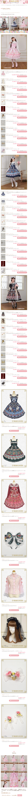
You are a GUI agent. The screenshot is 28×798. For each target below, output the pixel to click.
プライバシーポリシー (6, 795)
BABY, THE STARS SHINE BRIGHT (14, 12)
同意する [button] (19, 795)
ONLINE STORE (22, 76)
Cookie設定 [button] (14, 795)
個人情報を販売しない (5, 792)
